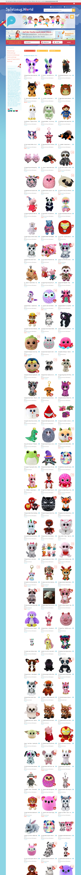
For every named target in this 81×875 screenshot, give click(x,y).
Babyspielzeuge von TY (12, 93)
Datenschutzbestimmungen (50, 1)
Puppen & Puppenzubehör (13, 59)
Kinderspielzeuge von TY (13, 92)
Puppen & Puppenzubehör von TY (13, 95)
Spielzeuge (9, 61)
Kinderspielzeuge (11, 53)
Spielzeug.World (10, 48)
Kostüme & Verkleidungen (13, 55)
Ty (26, 307)
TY (26, 76)
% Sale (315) (52, 50)
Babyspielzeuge (10, 51)
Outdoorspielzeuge (11, 57)
